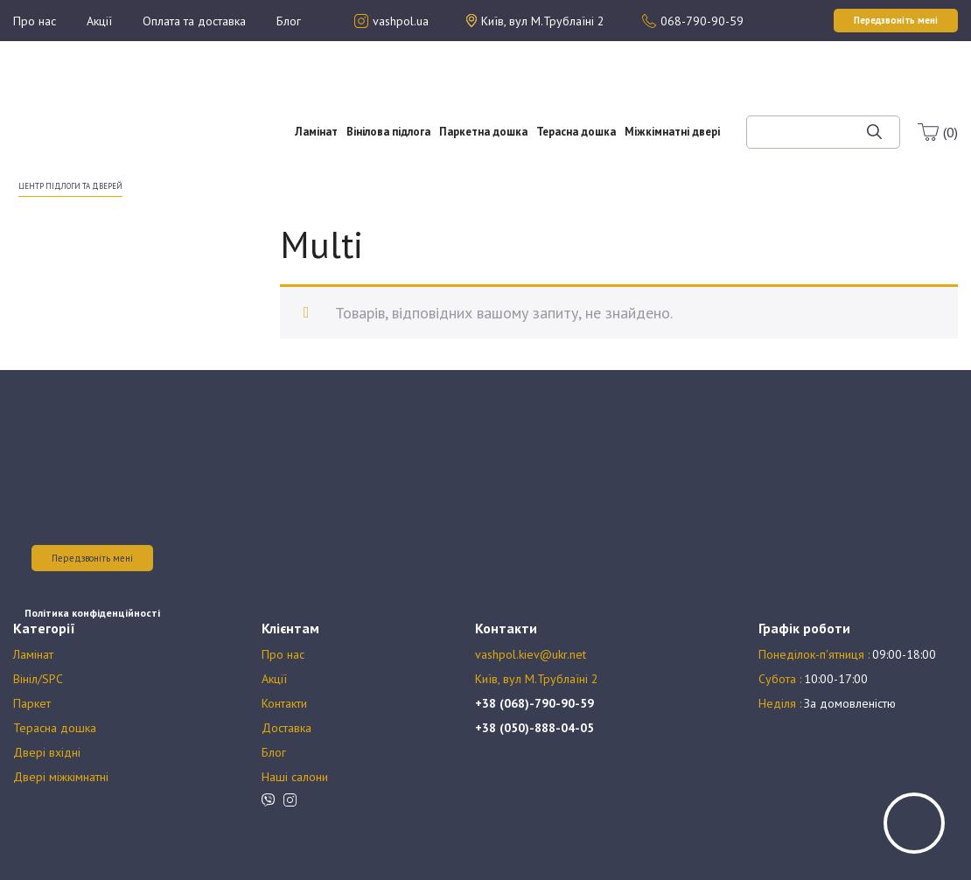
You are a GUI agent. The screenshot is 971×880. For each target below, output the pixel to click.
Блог (288, 21)
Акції (99, 21)
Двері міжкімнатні (60, 777)
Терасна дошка (576, 131)
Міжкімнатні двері (672, 131)
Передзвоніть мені (92, 558)
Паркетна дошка (483, 131)
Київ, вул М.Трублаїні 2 (536, 679)
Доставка (286, 728)
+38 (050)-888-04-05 (534, 728)
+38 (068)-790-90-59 (534, 703)
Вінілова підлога (388, 131)
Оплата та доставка (194, 21)
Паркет (32, 703)
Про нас (34, 21)
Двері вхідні (46, 752)
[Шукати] (874, 132)
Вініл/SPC (38, 679)
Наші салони (295, 777)
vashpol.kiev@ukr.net (530, 654)
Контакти (284, 703)
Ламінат (316, 131)
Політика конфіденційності (92, 612)
